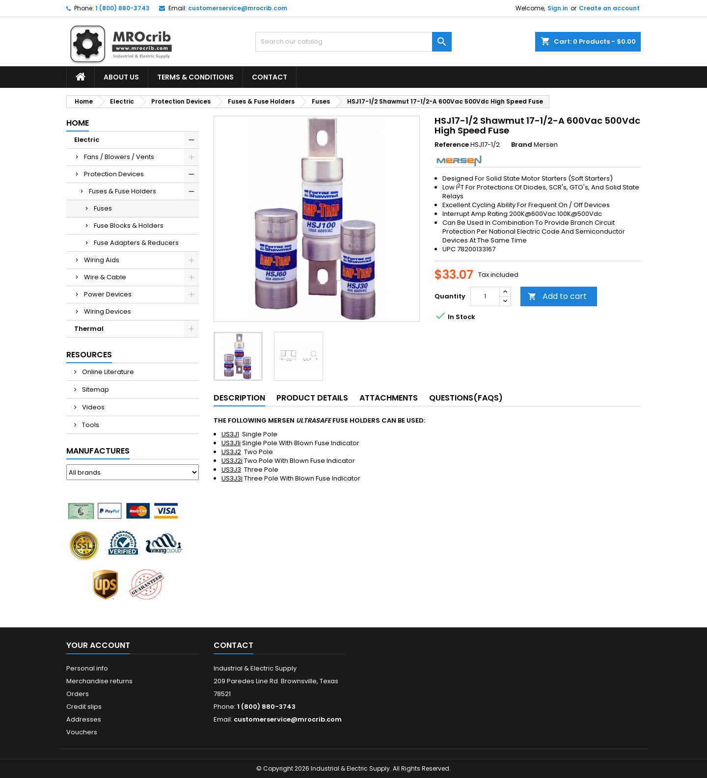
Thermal (89, 328)
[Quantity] (485, 296)
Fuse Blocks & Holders (128, 225)
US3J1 (230, 434)
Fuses (103, 208)
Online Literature (107, 371)
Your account (98, 645)
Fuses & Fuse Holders (122, 191)
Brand (521, 144)
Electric (86, 139)
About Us (121, 77)
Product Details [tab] (312, 397)
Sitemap (95, 389)
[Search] (353, 42)
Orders (77, 693)
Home (77, 123)
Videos (93, 407)
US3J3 (231, 469)
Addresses (83, 719)
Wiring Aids (101, 260)
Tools (90, 424)
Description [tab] (239, 397)
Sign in (557, 8)
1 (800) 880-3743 (122, 8)
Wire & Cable (105, 277)
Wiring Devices (107, 311)
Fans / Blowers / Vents (119, 156)
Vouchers (81, 732)
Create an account (609, 8)
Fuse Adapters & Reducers (136, 242)
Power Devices (108, 294)
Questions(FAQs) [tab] (466, 397)
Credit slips (84, 706)
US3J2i (232, 460)
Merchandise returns (99, 681)
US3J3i (232, 478)
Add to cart (557, 296)
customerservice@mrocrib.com (237, 8)
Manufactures (98, 450)
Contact (269, 77)
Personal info (87, 668)
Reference (452, 144)
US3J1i (231, 443)
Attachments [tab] (388, 397)
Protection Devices (114, 174)
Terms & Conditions (195, 77)
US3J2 (231, 451)
